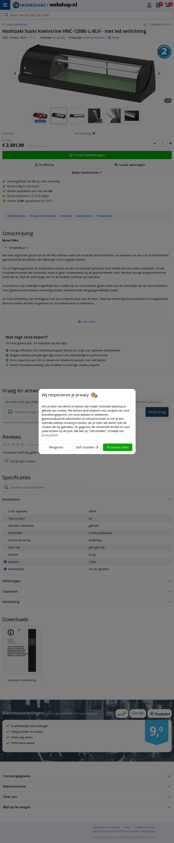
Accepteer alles (118, 447)
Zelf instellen (87, 447)
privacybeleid (50, 435)
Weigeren (56, 447)
